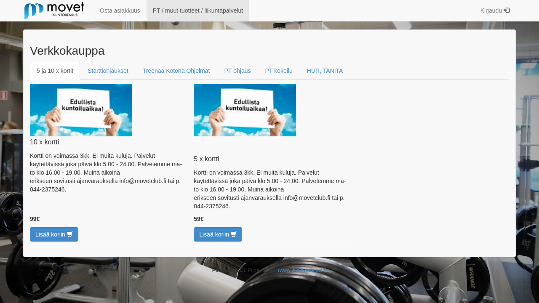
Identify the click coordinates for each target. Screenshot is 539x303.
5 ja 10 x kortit (55, 70)
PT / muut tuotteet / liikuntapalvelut (198, 10)
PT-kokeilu (279, 70)
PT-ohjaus (237, 70)
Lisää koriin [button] (54, 234)
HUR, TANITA (325, 70)
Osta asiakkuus (120, 10)
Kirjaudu (495, 10)
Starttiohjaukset (108, 70)
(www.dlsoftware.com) (302, 270)
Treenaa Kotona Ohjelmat (176, 70)
